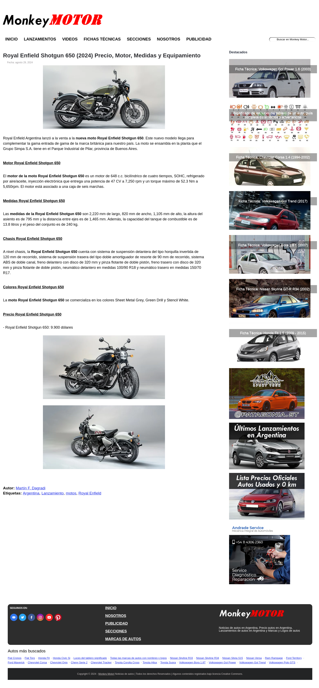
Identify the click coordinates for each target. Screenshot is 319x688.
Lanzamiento (53, 493)
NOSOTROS (115, 616)
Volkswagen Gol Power (222, 662)
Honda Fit (44, 658)
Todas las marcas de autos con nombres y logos (138, 658)
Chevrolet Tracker (101, 662)
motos (71, 493)
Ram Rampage (274, 658)
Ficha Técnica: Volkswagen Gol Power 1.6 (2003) (273, 69)
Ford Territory (294, 658)
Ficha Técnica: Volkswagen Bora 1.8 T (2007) (273, 245)
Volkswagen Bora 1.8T (192, 662)
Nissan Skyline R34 (207, 658)
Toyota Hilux (150, 662)
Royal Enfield (90, 493)
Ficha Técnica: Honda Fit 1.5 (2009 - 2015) (273, 333)
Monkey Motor (106, 674)
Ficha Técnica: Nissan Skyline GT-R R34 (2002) (273, 289)
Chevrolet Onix (59, 662)
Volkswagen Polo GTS (282, 662)
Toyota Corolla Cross (127, 662)
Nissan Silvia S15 (232, 658)
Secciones (139, 39)
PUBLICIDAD (116, 623)
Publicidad (198, 39)
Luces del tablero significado (90, 658)
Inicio (11, 39)
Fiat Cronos (14, 658)
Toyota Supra (168, 662)
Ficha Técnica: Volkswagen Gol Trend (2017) (273, 201)
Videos (70, 39)
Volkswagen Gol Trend (252, 662)
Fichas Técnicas (102, 39)
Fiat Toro (30, 658)
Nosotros (168, 39)
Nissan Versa (254, 658)
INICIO (110, 608)
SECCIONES (116, 631)
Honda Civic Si (61, 658)
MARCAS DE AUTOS (123, 639)
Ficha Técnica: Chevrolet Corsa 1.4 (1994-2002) (273, 157)
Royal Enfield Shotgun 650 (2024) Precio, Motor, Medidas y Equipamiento (102, 56)
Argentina (31, 493)
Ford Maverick (16, 662)
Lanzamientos (40, 39)
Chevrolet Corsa (37, 662)
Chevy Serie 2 (79, 662)
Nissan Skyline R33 (181, 658)
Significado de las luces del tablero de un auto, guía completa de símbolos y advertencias (272, 115)
